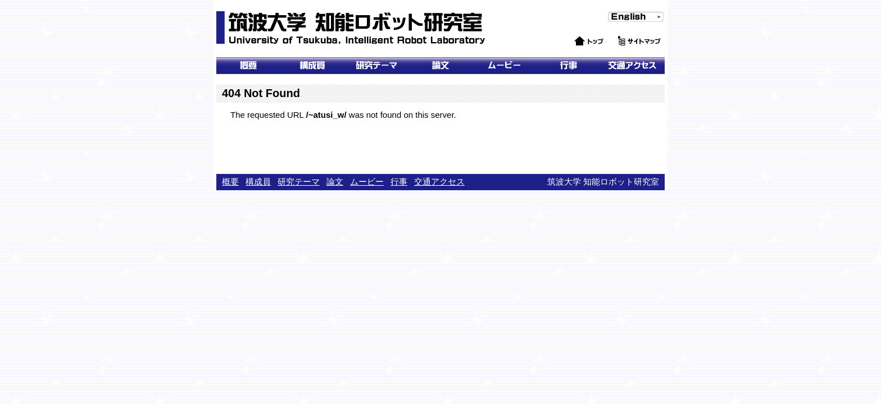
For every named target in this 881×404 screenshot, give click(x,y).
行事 (569, 65)
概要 (248, 65)
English (618, 27)
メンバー (312, 65)
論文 (440, 65)
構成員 (258, 181)
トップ (576, 52)
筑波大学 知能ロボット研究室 (352, 28)
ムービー (505, 65)
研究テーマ (376, 65)
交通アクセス (633, 65)
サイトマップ (639, 52)
